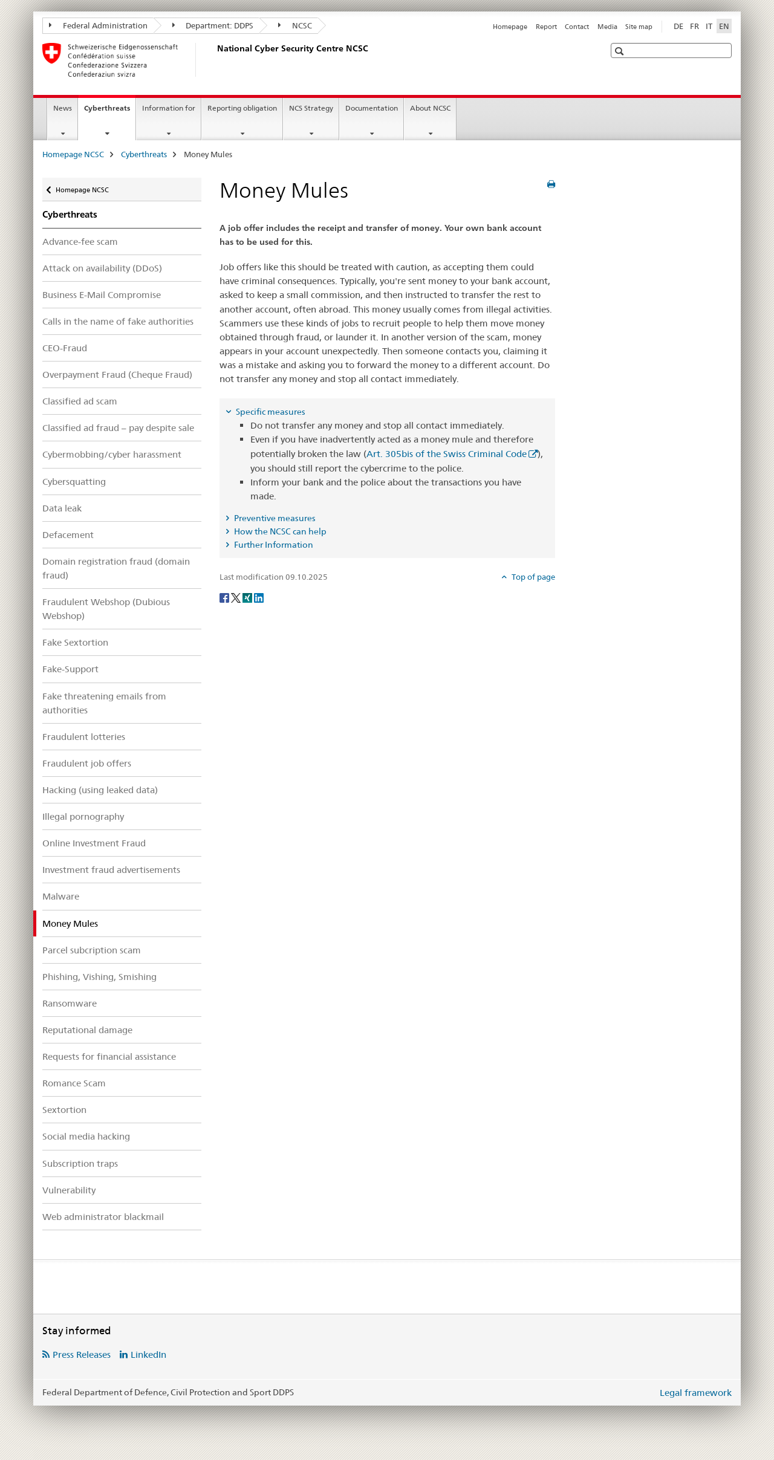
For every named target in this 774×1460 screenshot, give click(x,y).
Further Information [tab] (272, 545)
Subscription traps (80, 1163)
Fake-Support (70, 669)
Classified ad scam (79, 401)
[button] (621, 51)
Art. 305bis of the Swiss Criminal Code (446, 453)
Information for (168, 107)
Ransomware (69, 1003)
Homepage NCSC (73, 154)
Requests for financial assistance (109, 1056)
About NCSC (430, 107)
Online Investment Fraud (94, 843)
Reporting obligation (242, 107)
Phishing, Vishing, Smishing (99, 976)
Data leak (62, 508)
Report (546, 26)
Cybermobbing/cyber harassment (111, 454)
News (62, 107)
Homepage (510, 26)
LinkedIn (148, 1354)
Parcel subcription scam (91, 950)
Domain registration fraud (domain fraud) (116, 568)
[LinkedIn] (259, 597)
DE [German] (678, 26)
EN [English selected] (724, 26)
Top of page (532, 577)
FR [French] (694, 26)
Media (607, 26)
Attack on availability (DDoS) (102, 268)
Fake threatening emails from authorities (104, 703)
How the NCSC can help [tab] (279, 531)
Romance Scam (74, 1083)
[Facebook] (225, 597)
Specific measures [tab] (269, 412)
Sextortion (64, 1109)
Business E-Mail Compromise (101, 294)
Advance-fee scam (80, 241)
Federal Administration (98, 25)
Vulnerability (69, 1190)
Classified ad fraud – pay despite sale (118, 427)
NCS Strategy (311, 107)
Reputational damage (87, 1030)
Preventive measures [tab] (274, 518)
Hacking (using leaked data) (100, 790)
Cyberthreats (109, 112)
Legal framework (696, 1392)
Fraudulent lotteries (83, 736)
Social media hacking (86, 1136)
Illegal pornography (83, 816)
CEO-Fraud (64, 348)
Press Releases (82, 1354)
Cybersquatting (74, 481)
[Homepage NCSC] (214, 60)
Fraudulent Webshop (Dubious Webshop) (106, 608)
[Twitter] (236, 597)
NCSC (295, 25)
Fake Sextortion (75, 642)
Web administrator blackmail (103, 1216)
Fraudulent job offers (86, 763)
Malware (60, 896)
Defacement (68, 534)
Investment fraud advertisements (111, 869)
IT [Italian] (709, 26)
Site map (638, 26)
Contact (577, 26)
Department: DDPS (213, 25)
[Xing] (248, 597)
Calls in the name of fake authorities (118, 321)
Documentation (371, 107)
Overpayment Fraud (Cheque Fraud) (117, 374)
